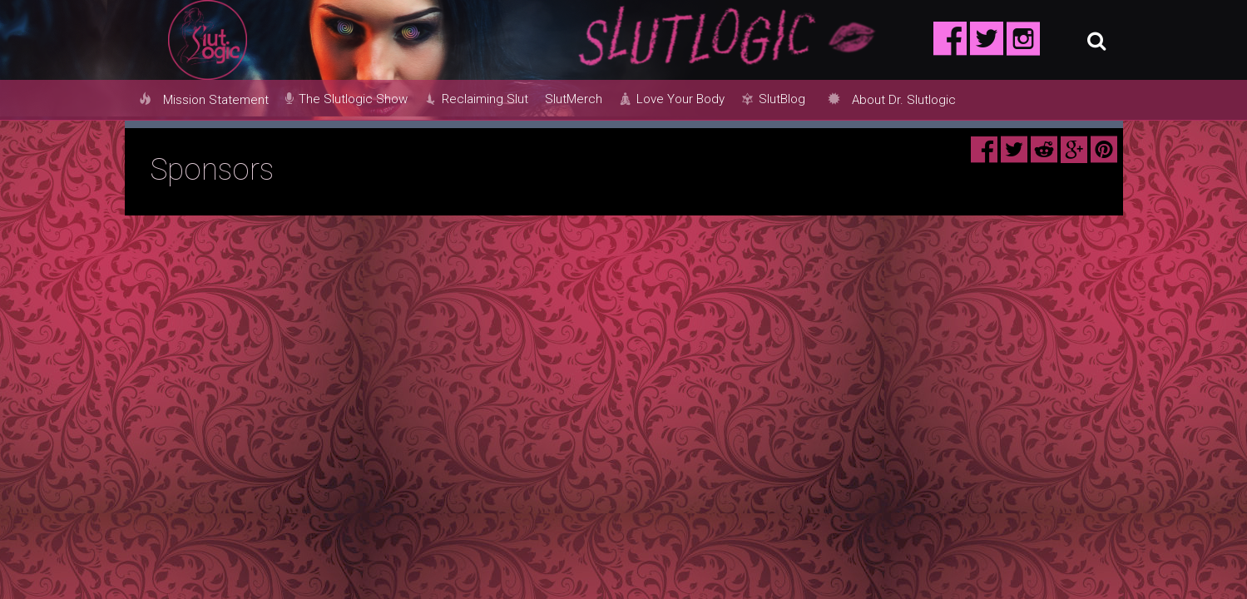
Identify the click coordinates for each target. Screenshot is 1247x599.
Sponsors (212, 169)
